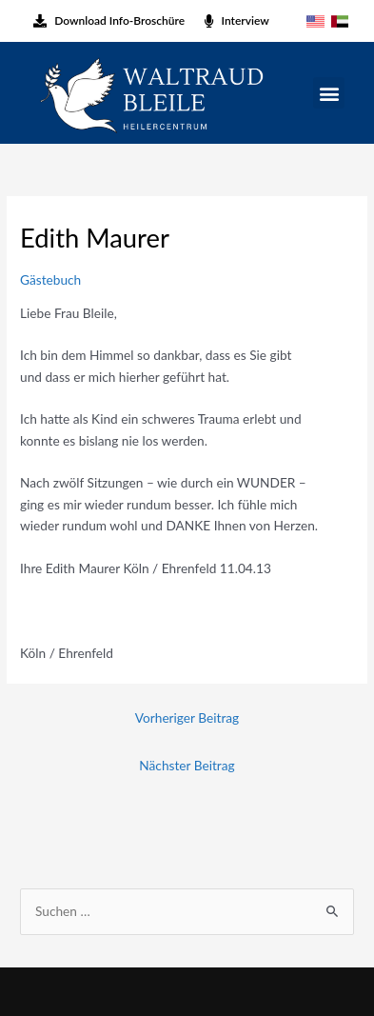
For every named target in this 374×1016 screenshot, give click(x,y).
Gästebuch (50, 279)
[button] (328, 93)
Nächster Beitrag (186, 765)
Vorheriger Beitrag (187, 717)
